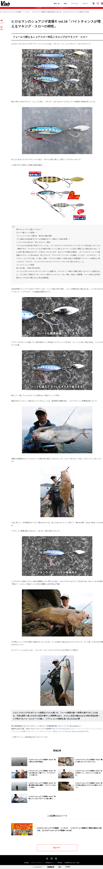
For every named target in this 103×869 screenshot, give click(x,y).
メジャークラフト (18, 284)
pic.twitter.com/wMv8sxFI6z (79, 731)
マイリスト (74, 3)
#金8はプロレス (58, 731)
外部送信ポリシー (50, 862)
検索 (65, 3)
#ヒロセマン (72, 729)
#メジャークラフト (85, 729)
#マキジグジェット (33, 731)
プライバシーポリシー (37, 862)
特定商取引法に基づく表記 (72, 862)
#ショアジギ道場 (19, 731)
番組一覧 (56, 3)
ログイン (85, 3)
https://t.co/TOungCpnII (60, 729)
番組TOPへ (57, 848)
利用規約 (59, 862)
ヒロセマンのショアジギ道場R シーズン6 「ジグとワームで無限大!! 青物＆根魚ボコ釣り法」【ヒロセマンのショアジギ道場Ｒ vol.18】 (44, 12)
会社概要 (26, 862)
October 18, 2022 (41, 737)
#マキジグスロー (46, 731)
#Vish (67, 731)
